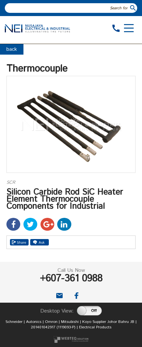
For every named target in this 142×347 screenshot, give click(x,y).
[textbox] (67, 8)
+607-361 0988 (71, 279)
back (11, 49)
